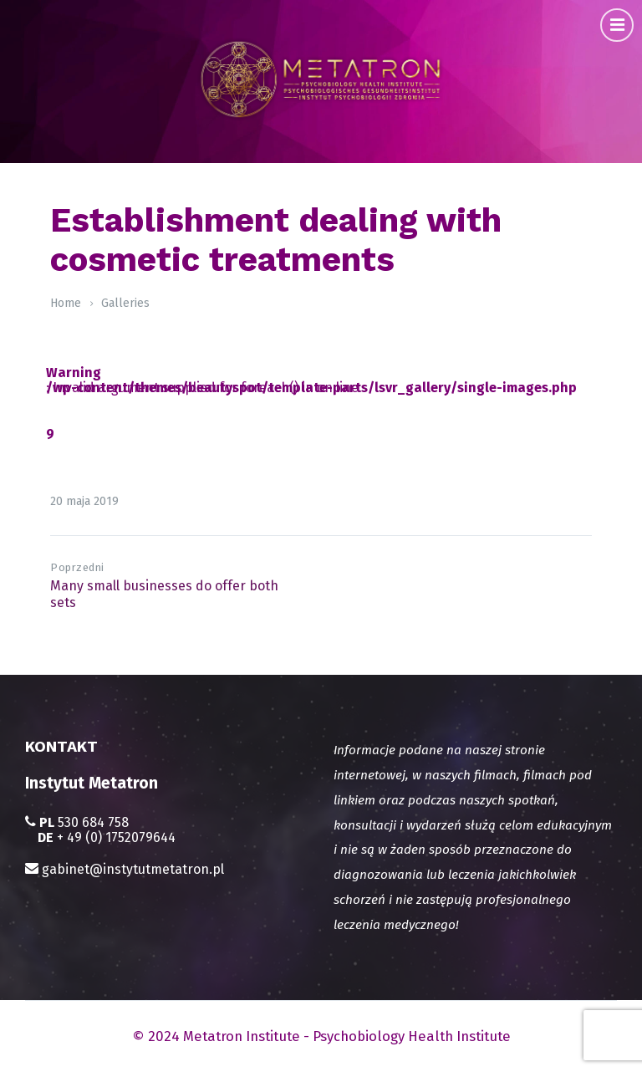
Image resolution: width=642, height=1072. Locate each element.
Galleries (125, 303)
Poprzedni (77, 567)
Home (65, 303)
